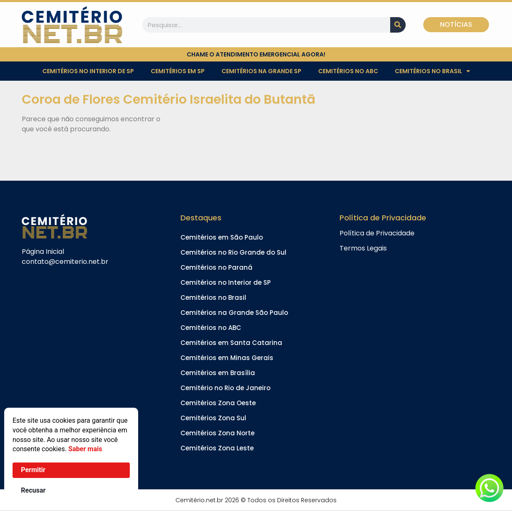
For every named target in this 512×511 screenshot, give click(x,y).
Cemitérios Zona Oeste (218, 403)
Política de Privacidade (377, 233)
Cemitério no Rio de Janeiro (225, 387)
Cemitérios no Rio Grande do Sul (233, 252)
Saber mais (85, 449)
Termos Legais (363, 248)
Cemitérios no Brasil (432, 71)
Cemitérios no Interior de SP (88, 71)
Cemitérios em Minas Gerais (226, 357)
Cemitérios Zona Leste (217, 448)
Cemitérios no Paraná (216, 267)
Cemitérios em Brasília (217, 372)
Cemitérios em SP (178, 71)
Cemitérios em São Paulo (221, 237)
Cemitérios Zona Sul (213, 418)
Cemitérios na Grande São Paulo (234, 312)
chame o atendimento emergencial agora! (256, 54)
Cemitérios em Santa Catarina (231, 342)
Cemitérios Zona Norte (217, 433)
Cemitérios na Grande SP (261, 71)
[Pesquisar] (398, 25)
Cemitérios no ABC (348, 71)
